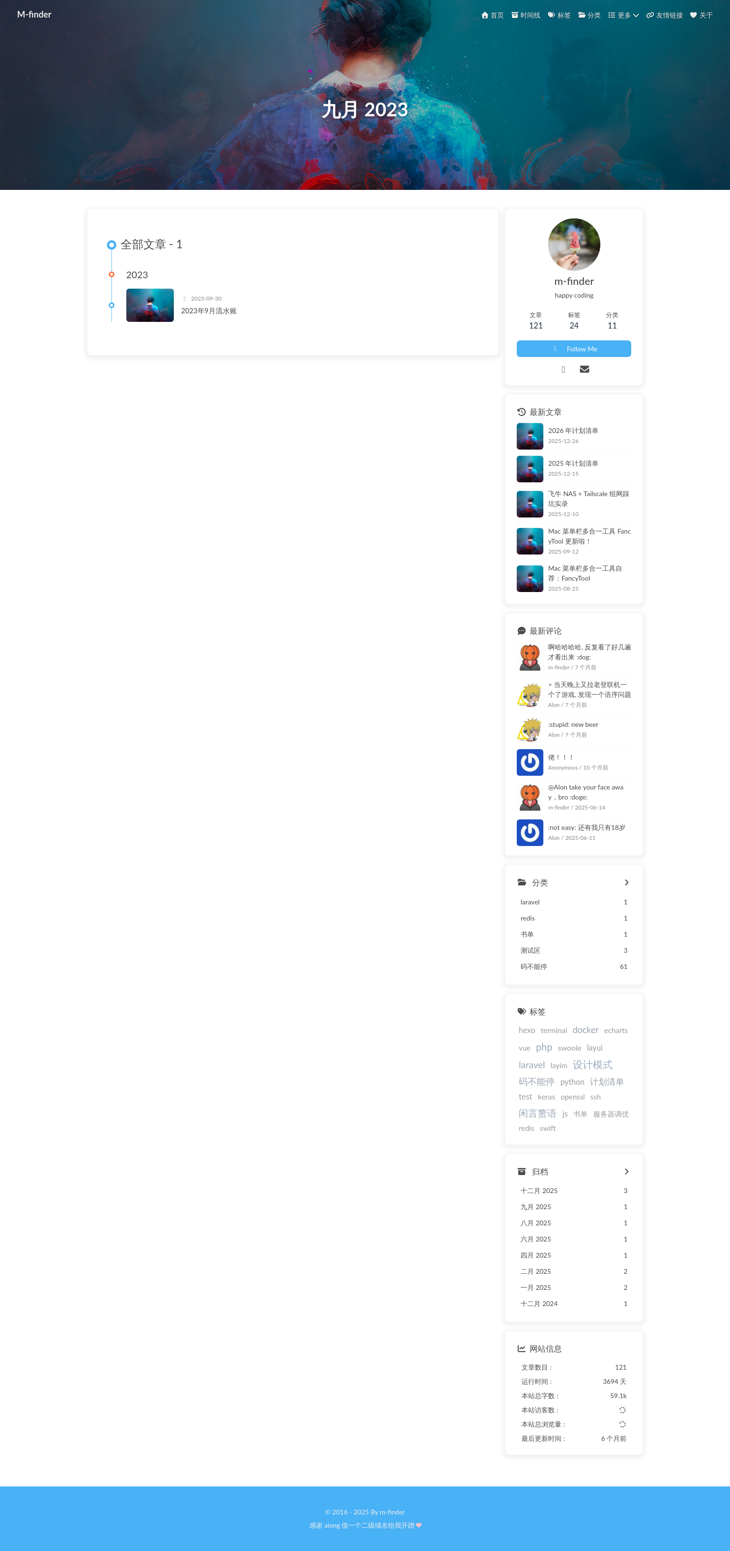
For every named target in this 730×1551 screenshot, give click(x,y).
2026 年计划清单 (573, 431)
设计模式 (593, 1065)
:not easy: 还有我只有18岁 (587, 827)
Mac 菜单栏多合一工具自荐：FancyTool (585, 573)
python (572, 1082)
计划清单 (607, 1082)
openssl (572, 1097)
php (544, 1047)
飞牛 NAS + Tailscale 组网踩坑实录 (588, 498)
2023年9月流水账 (209, 311)
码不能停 (537, 1081)
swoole (569, 1047)
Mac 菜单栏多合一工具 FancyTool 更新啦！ (589, 536)
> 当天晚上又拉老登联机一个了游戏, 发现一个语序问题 (589, 689)
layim (558, 1066)
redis (526, 1128)
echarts (616, 1030)
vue (525, 1047)
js (565, 1114)
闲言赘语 (538, 1113)
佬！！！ (561, 757)
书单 (580, 1113)
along (332, 1525)
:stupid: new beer (573, 724)
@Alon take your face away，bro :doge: (585, 792)
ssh (595, 1097)
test (525, 1097)
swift (548, 1127)
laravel (532, 1065)
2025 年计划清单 (573, 464)
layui (595, 1047)
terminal (554, 1030)
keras (546, 1096)
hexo (527, 1030)
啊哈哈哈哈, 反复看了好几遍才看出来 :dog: (589, 652)
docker (586, 1030)
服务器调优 (611, 1113)
